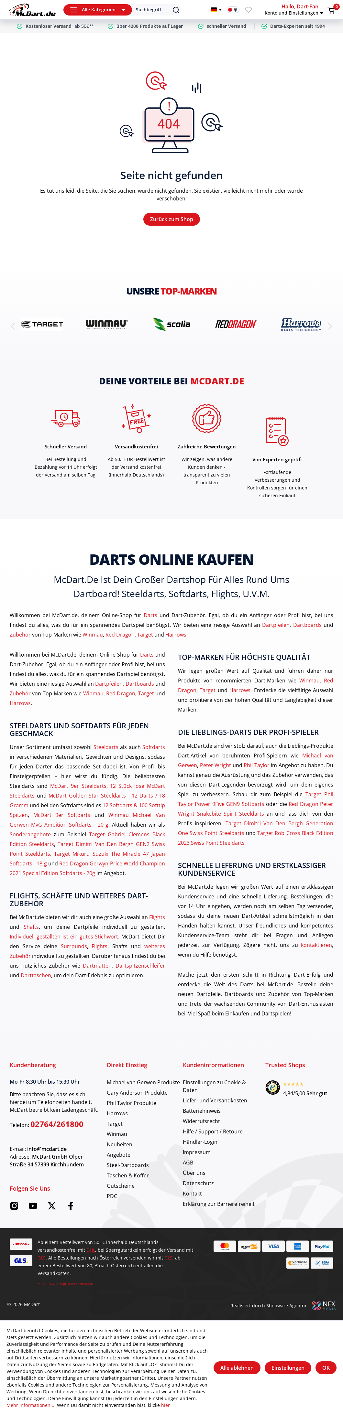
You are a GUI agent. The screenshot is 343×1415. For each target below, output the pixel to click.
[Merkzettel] (248, 10)
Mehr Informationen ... (31, 1405)
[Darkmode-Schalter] (233, 9)
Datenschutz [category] (198, 1183)
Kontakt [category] (192, 1193)
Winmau (93, 634)
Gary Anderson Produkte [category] (137, 1092)
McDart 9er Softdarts (61, 815)
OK (326, 1367)
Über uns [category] (194, 1172)
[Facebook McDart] (70, 1208)
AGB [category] (188, 1162)
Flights (157, 917)
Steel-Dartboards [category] (128, 1165)
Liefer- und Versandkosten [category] (215, 1100)
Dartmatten (97, 965)
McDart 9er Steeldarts (78, 785)
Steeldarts (106, 747)
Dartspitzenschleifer (140, 965)
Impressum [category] (197, 1152)
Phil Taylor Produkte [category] (131, 1103)
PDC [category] (112, 1196)
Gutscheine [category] (121, 1185)
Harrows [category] (117, 1113)
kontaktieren (316, 945)
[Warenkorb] (331, 10)
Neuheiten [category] (119, 1144)
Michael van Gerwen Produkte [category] (143, 1082)
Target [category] (115, 1123)
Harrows (175, 634)
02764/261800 (56, 1124)
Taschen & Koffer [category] (128, 1175)
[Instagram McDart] (14, 1208)
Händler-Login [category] (200, 1141)
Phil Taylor (257, 765)
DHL (90, 1250)
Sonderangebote (30, 834)
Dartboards (307, 624)
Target (145, 634)
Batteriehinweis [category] (202, 1110)
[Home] (32, 9)
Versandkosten (80, 1283)
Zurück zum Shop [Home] (171, 219)
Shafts (31, 926)
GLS (42, 1258)
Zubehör (20, 634)
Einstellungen (287, 1367)
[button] (295, 9)
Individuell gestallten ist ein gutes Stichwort (64, 936)
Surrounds (74, 946)
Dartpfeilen (276, 624)
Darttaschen (36, 975)
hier (165, 1405)
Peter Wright (215, 765)
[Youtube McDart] (33, 1208)
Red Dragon (120, 634)
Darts (150, 615)
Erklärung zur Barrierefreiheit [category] (219, 1203)
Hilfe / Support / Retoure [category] (213, 1131)
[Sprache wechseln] (216, 9)
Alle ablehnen (237, 1367)
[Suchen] (152, 10)
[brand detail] (42, 324)
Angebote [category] (118, 1154)
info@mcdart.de (47, 1148)
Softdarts (153, 747)
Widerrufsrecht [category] (201, 1121)
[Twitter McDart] (51, 1208)
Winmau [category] (117, 1134)
